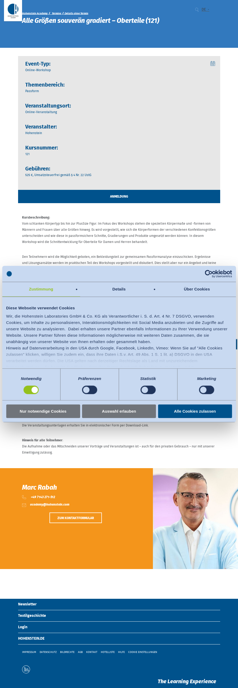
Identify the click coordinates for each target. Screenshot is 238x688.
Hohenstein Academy (35, 13)
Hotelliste (108, 652)
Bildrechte (67, 652)
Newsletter (27, 604)
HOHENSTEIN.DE (31, 638)
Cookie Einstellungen (142, 652)
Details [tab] (119, 289)
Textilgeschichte (32, 616)
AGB (80, 652)
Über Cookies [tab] (197, 289)
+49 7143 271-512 (42, 497)
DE (204, 9)
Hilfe (121, 652)
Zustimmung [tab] (41, 289)
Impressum (29, 652)
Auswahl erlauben (119, 411)
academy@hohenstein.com (49, 504)
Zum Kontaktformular (75, 518)
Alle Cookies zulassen (195, 411)
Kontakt (91, 652)
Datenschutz (48, 652)
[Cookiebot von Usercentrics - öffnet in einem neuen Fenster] (208, 274)
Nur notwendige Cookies (43, 411)
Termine (56, 13)
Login (22, 627)
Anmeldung (119, 196)
